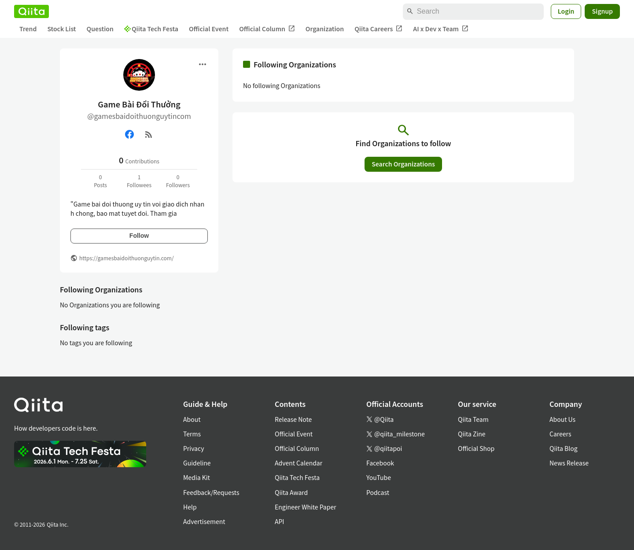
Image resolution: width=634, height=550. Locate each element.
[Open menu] (202, 64)
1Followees (139, 180)
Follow (139, 235)
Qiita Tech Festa (151, 28)
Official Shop (476, 448)
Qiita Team (473, 419)
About (191, 419)
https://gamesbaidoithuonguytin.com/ (126, 258)
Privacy (193, 448)
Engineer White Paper (305, 506)
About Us (562, 419)
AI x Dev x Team (440, 28)
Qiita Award (291, 492)
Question (100, 28)
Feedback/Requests (211, 492)
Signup (602, 11)
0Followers (178, 180)
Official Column (267, 28)
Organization (325, 28)
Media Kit (196, 477)
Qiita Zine (472, 433)
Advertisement (204, 521)
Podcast (377, 492)
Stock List (61, 28)
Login (566, 11)
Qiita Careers (378, 28)
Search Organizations (403, 163)
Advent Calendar (298, 462)
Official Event (209, 28)
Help (190, 506)
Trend (28, 28)
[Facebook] (129, 134)
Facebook (380, 462)
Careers (560, 433)
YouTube (378, 477)
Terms (192, 433)
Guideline (197, 462)
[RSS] (148, 134)
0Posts (100, 180)
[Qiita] (31, 11)
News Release (569, 462)
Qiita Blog (563, 448)
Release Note (293, 419)
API (279, 521)
